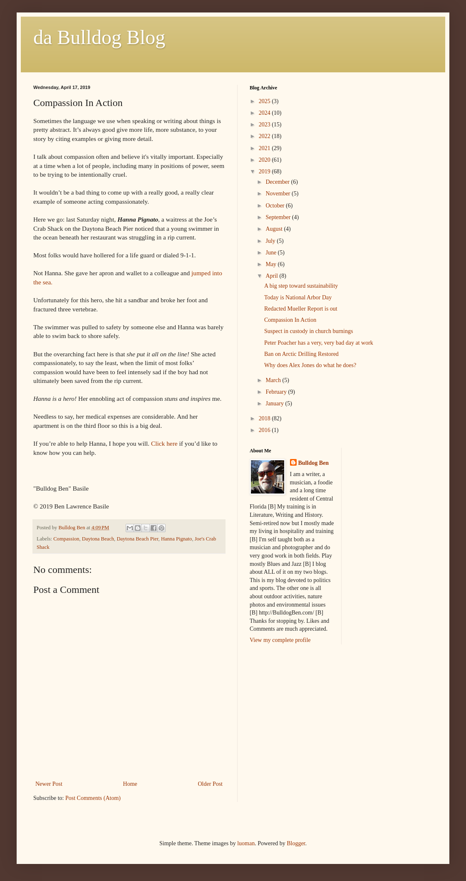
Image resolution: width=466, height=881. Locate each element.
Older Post (210, 784)
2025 (265, 101)
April (272, 276)
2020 (265, 160)
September (278, 217)
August (274, 229)
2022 (265, 136)
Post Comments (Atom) (93, 798)
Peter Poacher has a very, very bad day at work (318, 343)
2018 (265, 418)
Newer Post (48, 784)
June (271, 252)
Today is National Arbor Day (298, 297)
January (275, 403)
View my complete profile (280, 640)
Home (130, 784)
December (278, 182)
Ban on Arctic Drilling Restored (301, 354)
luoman (246, 843)
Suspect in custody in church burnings (308, 331)
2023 (265, 124)
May (271, 264)
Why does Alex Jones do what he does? (310, 365)
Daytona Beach (98, 539)
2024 (265, 113)
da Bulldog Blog (99, 37)
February (276, 392)
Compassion (66, 539)
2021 (265, 148)
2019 (265, 171)
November (278, 193)
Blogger (296, 843)
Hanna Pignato (176, 539)
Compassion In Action (290, 320)
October (275, 205)
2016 (265, 430)
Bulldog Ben (313, 463)
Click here (164, 443)
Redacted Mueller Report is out (300, 309)
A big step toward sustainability (301, 286)
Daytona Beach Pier (137, 539)
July (271, 241)
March (273, 380)
